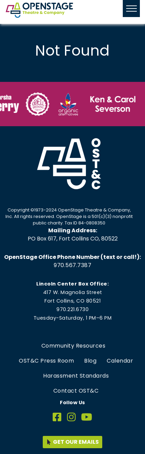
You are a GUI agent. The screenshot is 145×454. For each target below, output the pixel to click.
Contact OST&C (76, 391)
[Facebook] (57, 417)
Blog (90, 361)
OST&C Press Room (46, 361)
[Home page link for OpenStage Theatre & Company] (39, 10)
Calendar (120, 361)
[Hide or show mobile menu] (131, 8)
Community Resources (73, 346)
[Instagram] (71, 417)
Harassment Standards (76, 376)
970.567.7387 (72, 265)
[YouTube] (86, 417)
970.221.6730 (72, 309)
